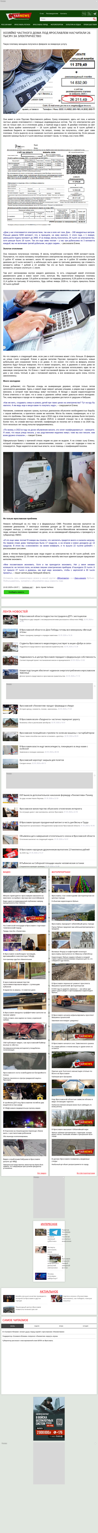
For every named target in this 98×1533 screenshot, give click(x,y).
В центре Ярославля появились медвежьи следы (70, 1160)
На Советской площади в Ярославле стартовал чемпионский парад (24, 926)
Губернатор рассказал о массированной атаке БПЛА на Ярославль (28, 1341)
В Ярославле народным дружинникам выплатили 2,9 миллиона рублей (55, 849)
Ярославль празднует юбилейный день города (73, 924)
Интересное (49, 1224)
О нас (42, 13)
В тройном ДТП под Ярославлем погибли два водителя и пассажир (23, 1103)
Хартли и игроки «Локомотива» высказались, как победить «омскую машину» (77, 1298)
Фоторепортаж (57, 25)
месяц (12, 1326)
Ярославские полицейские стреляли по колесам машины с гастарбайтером (57, 733)
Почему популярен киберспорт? (52, 1276)
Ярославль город (40, 25)
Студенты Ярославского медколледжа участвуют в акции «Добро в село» (55, 643)
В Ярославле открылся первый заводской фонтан (66, 1262)
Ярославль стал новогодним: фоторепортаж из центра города (73, 896)
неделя (36, 1326)
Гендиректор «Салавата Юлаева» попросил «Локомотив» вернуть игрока (30, 1336)
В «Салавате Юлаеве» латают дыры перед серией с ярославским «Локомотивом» (34, 1332)
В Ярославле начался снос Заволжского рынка (73, 1043)
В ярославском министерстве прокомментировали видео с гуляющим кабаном (21, 984)
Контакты (63, 13)
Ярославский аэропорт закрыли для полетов (42, 760)
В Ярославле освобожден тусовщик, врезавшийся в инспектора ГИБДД (19, 955)
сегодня (85, 1326)
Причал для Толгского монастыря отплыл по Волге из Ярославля (72, 1072)
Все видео (41, 1173)
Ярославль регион (22, 25)
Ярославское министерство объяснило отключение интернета (51, 809)
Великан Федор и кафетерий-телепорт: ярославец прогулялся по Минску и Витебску (72, 952)
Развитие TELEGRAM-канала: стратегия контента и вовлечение (66, 1235)
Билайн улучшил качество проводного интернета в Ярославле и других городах (31, 1298)
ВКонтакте (63, 578)
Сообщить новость (16, 592)
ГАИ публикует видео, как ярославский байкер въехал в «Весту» (24, 1043)
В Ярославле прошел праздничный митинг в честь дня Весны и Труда (54, 822)
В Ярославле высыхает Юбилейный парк (70, 1129)
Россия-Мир (6, 25)
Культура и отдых (73, 25)
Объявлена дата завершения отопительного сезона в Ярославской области (57, 836)
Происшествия (90, 25)
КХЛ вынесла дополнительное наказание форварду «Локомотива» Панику (56, 795)
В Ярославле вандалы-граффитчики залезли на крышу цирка (24, 1013)
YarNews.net (27, 587)
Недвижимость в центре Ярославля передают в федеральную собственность (58, 657)
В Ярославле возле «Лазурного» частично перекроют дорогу (50, 719)
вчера (61, 1326)
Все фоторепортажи (86, 1173)
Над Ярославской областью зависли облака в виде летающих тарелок (72, 1100)
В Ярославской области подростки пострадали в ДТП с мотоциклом (53, 616)
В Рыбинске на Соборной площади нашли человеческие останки (52, 863)
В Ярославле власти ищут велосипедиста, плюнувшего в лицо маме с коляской (54, 747)
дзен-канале (80, 578)
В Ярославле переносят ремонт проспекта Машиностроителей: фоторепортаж (71, 984)
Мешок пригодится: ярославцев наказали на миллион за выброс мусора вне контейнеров (23, 896)
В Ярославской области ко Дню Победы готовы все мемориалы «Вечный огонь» (55, 631)
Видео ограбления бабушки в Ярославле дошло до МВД (21, 1160)
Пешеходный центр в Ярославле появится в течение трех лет (28, 1308)
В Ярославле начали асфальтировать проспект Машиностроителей (73, 1016)
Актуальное (49, 1291)
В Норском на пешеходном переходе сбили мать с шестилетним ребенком (23, 1132)
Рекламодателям (52, 13)
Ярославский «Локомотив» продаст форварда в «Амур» (47, 706)
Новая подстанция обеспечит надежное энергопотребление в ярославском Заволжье (57, 671)
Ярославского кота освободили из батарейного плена (24, 1073)
